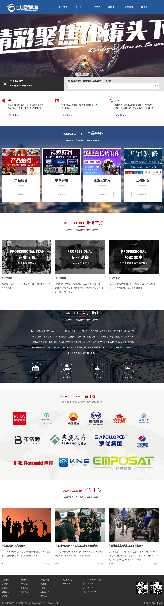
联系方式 (67, 580)
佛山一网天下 (157, 603)
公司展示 (128, 377)
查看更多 (21, 194)
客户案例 (129, 7)
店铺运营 (143, 180)
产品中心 (96, 7)
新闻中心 (112, 7)
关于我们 (79, 7)
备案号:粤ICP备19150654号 (47, 603)
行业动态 (24, 588)
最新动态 (24, 592)
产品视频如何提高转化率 (13, 545)
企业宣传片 (97, 81)
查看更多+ (47, 564)
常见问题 (24, 584)
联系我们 (145, 7)
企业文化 (97, 377)
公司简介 (36, 377)
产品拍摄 (21, 180)
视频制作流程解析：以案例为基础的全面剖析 (76, 545)
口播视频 (107, 81)
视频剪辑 (61, 180)
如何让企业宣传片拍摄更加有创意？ (126, 545)
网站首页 (63, 7)
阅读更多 (12, 115)
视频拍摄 (87, 81)
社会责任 (66, 377)
